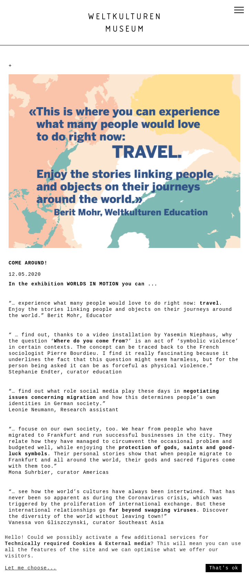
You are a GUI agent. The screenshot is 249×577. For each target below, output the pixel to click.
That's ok (223, 568)
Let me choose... (30, 568)
